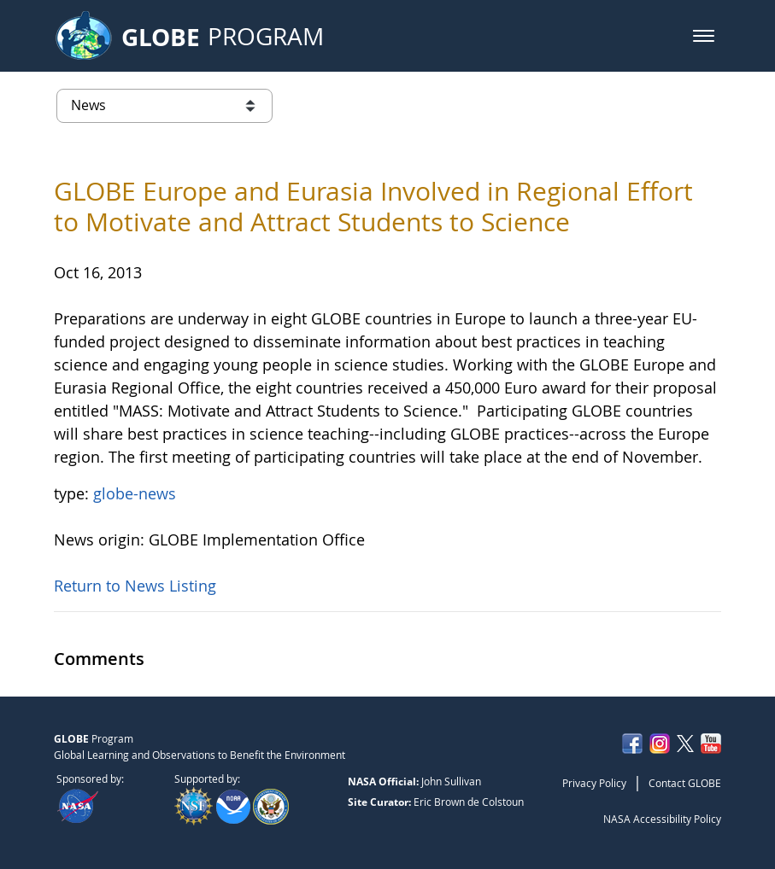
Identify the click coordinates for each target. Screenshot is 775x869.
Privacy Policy (594, 783)
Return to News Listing (135, 585)
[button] (703, 36)
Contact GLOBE (685, 783)
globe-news (134, 493)
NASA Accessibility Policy (662, 818)
